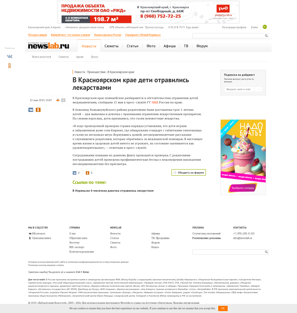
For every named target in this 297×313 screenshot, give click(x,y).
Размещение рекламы (206, 238)
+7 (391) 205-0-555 (244, 233)
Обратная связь (78, 238)
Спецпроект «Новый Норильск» (143, 34)
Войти (254, 27)
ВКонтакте (36, 233)
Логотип (74, 242)
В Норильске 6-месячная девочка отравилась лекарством (113, 190)
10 (63, 100)
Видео (155, 247)
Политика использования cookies (46, 265)
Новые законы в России (107, 34)
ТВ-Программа (160, 238)
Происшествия (96, 72)
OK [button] (223, 308)
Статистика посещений (206, 233)
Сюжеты (115, 242)
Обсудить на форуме (191, 172)
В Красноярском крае (121, 72)
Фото (113, 247)
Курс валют (192, 27)
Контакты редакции (81, 251)
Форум (155, 242)
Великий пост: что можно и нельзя (70, 34)
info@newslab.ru (242, 238)
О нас (72, 233)
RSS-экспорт (76, 247)
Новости (80, 72)
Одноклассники (39, 238)
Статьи (114, 238)
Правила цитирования (186, 302)
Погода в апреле (37, 34)
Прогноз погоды (154, 27)
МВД (155, 102)
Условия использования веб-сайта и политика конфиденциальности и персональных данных (78, 261)
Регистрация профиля (234, 27)
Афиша (155, 233)
